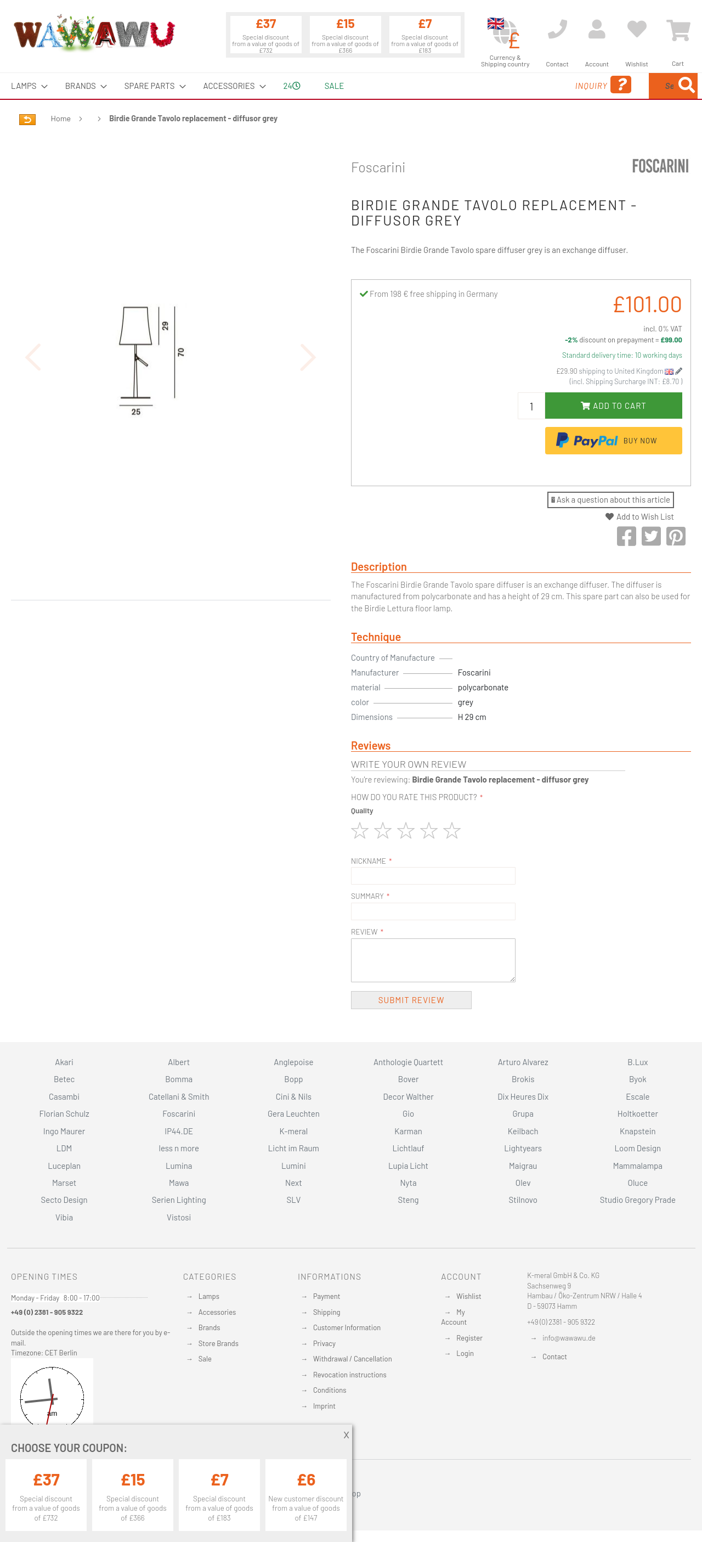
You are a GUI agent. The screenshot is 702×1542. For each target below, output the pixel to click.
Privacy (324, 1343)
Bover (408, 1079)
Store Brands (219, 1343)
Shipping (327, 1312)
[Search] (687, 86)
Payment (327, 1296)
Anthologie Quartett (408, 1062)
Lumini (293, 1165)
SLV (294, 1200)
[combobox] (618, 86)
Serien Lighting (179, 1200)
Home (61, 118)
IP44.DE (179, 1131)
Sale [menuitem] (334, 86)
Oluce (638, 1183)
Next (293, 1183)
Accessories (217, 1312)
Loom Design (638, 1148)
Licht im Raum (293, 1148)
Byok (638, 1079)
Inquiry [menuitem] (514, 85)
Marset (64, 1183)
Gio (408, 1113)
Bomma (179, 1079)
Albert (179, 1062)
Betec (64, 1079)
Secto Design (64, 1200)
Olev (523, 1183)
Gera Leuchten (294, 1113)
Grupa (523, 1113)
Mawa (179, 1183)
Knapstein (638, 1131)
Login (465, 1353)
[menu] (351, 86)
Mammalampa (638, 1165)
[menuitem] (26, 86)
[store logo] (94, 33)
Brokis (523, 1079)
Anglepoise (293, 1062)
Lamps (209, 1296)
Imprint (324, 1406)
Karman (408, 1131)
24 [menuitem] (292, 86)
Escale (637, 1096)
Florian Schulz (64, 1113)
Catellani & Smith (179, 1096)
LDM (64, 1148)
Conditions (330, 1390)
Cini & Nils (294, 1096)
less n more (179, 1148)
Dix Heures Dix (522, 1096)
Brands (209, 1327)
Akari (64, 1062)
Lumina (179, 1165)
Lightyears (523, 1148)
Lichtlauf (408, 1148)
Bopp (293, 1079)
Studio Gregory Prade (638, 1200)
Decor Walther (408, 1096)
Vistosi (179, 1217)
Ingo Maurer (64, 1131)
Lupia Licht (408, 1165)
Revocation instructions (350, 1374)
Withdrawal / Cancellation (352, 1358)
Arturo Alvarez (523, 1062)
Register (469, 1337)
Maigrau (523, 1165)
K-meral (294, 1131)
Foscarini (378, 167)
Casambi (64, 1096)
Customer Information (347, 1327)
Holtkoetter (638, 1113)
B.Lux (637, 1062)
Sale (205, 1358)
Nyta (408, 1183)
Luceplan (64, 1165)
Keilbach (523, 1131)
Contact (554, 1356)
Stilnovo (523, 1200)
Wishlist (468, 1296)
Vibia (64, 1217)
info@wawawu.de (569, 1337)
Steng (408, 1200)
